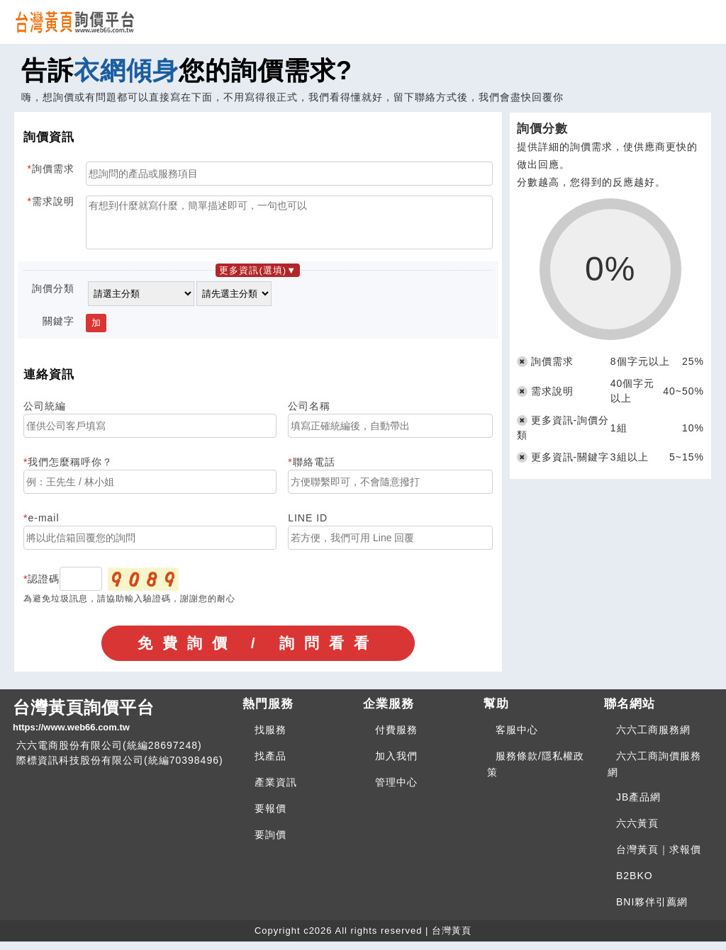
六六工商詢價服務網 (654, 772)
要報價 (270, 816)
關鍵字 (58, 329)
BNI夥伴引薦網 (652, 910)
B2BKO (634, 884)
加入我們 (396, 764)
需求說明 (53, 201)
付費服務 (396, 738)
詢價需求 (53, 168)
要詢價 (270, 843)
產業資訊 (276, 790)
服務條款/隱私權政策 (535, 772)
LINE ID (308, 526)
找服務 (270, 738)
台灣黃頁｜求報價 (658, 858)
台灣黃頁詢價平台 (122, 724)
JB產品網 (638, 805)
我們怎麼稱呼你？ (70, 470)
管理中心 (396, 790)
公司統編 (44, 414)
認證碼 (44, 587)
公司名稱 (309, 414)
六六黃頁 (637, 831)
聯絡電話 (314, 470)
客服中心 (517, 738)
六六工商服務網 (653, 738)
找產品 (270, 764)
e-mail (43, 526)
